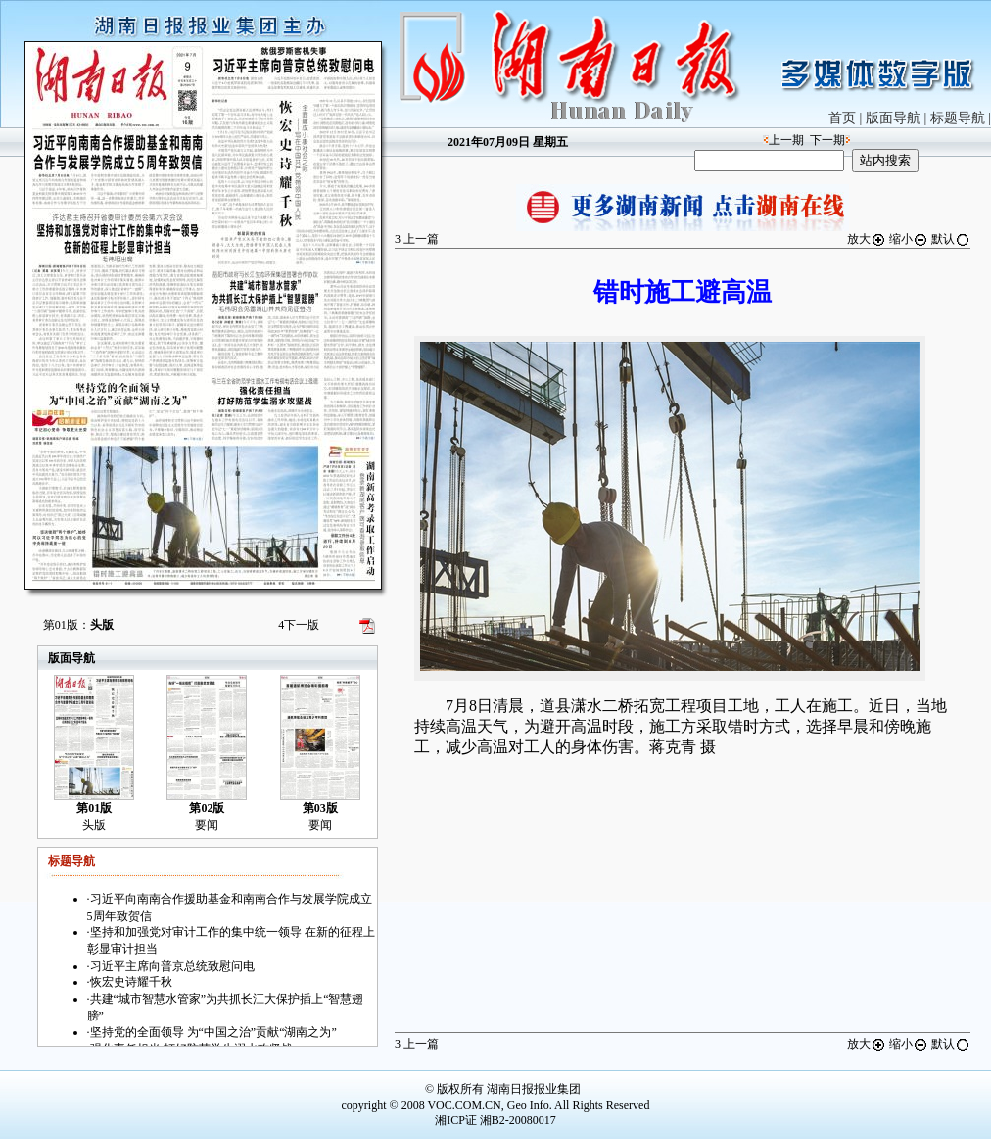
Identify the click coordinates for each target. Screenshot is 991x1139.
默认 (950, 239)
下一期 (827, 140)
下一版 (298, 625)
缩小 (908, 239)
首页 (842, 118)
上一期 (786, 140)
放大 (866, 239)
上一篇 (417, 239)
